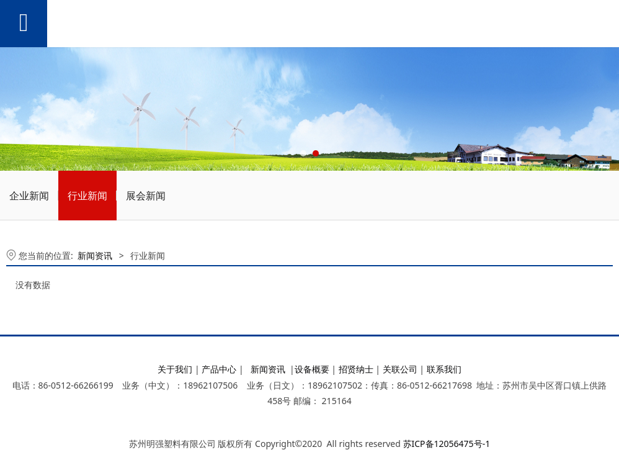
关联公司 (400, 369)
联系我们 (444, 369)
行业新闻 (87, 195)
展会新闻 (146, 195)
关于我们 (175, 369)
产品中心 (219, 369)
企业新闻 (29, 195)
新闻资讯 (95, 255)
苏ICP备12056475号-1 (447, 443)
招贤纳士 (356, 369)
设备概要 (312, 369)
